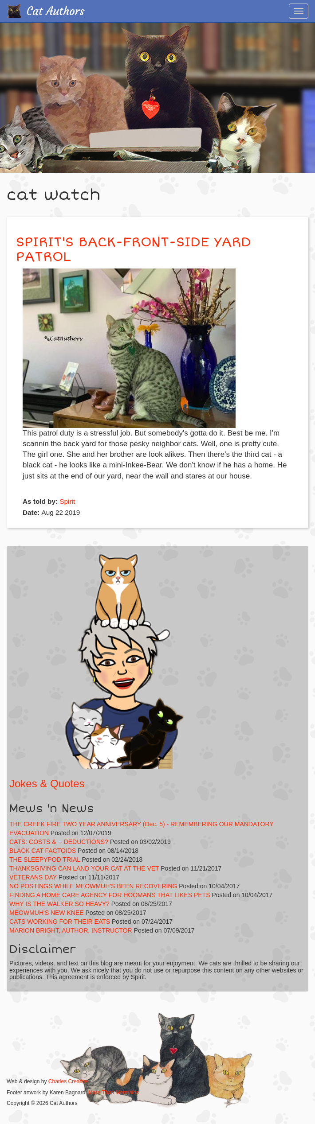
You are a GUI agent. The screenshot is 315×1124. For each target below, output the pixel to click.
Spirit (67, 501)
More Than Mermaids (113, 1092)
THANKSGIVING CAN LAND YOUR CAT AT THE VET (84, 868)
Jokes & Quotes (46, 784)
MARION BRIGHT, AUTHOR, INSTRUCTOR (70, 930)
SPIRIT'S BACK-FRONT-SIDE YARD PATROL (133, 249)
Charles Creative (68, 1081)
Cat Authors (56, 11)
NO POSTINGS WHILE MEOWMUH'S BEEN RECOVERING (93, 886)
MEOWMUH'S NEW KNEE (46, 912)
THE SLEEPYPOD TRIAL (44, 859)
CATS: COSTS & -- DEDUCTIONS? (58, 841)
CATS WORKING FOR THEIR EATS (59, 921)
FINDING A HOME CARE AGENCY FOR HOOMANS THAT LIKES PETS (109, 894)
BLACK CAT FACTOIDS (42, 850)
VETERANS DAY (33, 877)
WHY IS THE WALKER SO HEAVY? (60, 903)
